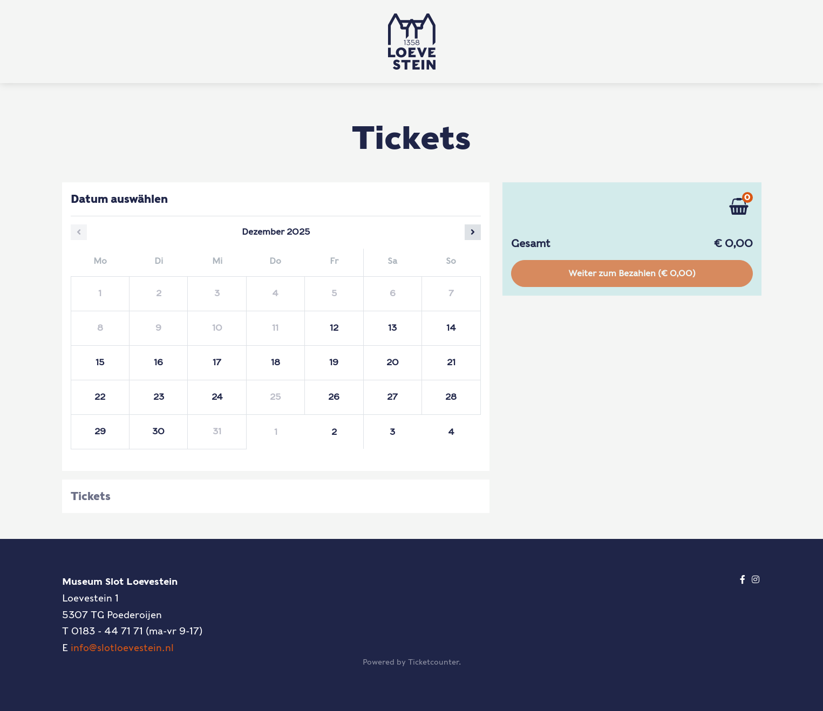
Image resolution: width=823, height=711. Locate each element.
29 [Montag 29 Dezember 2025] (100, 431)
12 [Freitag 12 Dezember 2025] (334, 328)
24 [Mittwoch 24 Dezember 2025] (217, 397)
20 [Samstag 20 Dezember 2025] (392, 362)
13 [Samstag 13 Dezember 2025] (392, 328)
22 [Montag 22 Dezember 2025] (99, 397)
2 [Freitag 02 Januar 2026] (334, 432)
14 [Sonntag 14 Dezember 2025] (451, 328)
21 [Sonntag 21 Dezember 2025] (451, 362)
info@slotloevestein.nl (122, 647)
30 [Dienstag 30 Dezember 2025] (158, 431)
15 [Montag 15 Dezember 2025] (100, 362)
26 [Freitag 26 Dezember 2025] (333, 397)
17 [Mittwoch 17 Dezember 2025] (217, 362)
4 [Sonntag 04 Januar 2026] (451, 432)
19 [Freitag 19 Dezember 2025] (333, 362)
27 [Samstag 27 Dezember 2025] (392, 397)
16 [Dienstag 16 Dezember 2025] (158, 362)
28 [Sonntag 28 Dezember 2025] (451, 397)
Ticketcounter (433, 662)
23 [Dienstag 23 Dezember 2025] (158, 397)
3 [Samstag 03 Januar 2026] (392, 432)
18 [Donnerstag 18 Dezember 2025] (275, 362)
